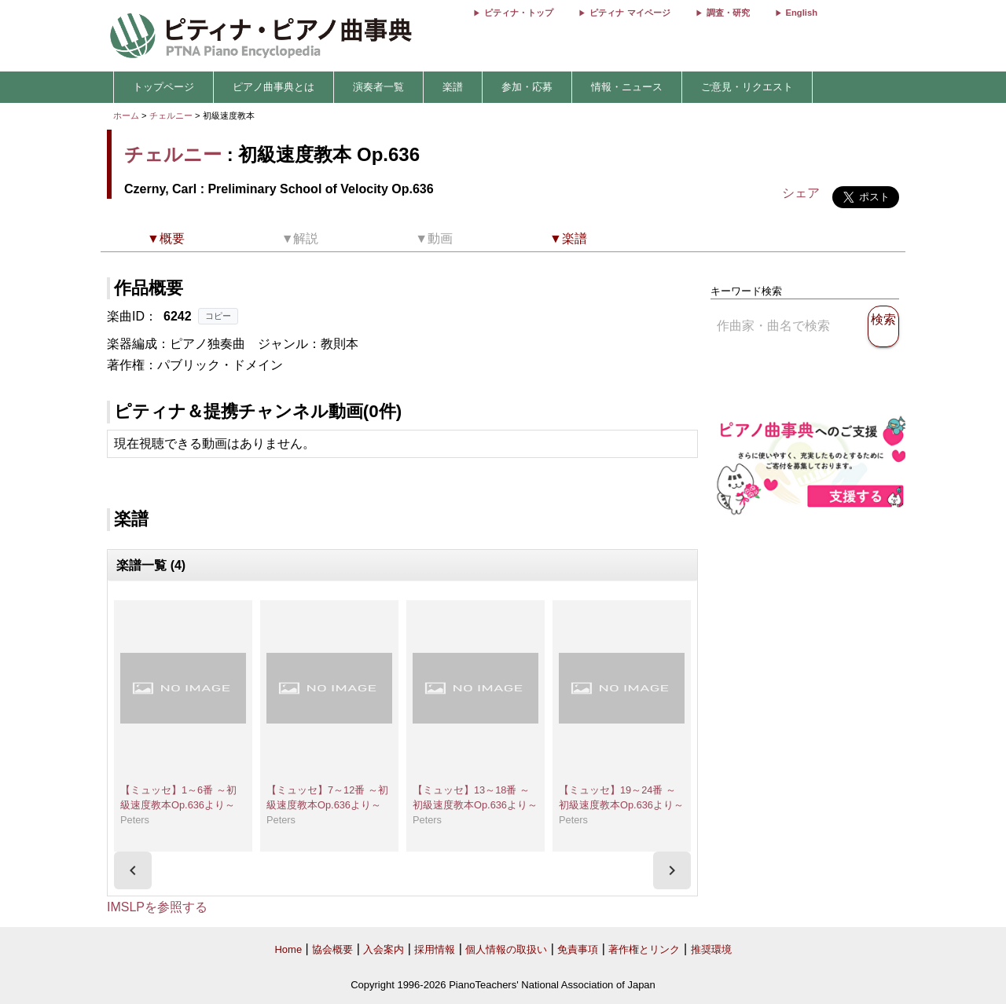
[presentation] (133, 870)
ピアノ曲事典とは (273, 87)
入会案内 (383, 949)
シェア (801, 193)
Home (288, 949)
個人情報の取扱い (506, 949)
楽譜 (452, 87)
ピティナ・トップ (518, 12)
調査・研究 (728, 12)
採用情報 (434, 949)
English (801, 12)
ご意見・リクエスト (747, 87)
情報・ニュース (627, 87)
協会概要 (332, 949)
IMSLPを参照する (157, 907)
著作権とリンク (644, 949)
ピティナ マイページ (629, 12)
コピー (218, 316)
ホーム (126, 115)
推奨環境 (711, 949)
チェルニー (171, 115)
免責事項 (577, 949)
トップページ (163, 87)
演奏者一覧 (378, 87)
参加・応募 (527, 87)
